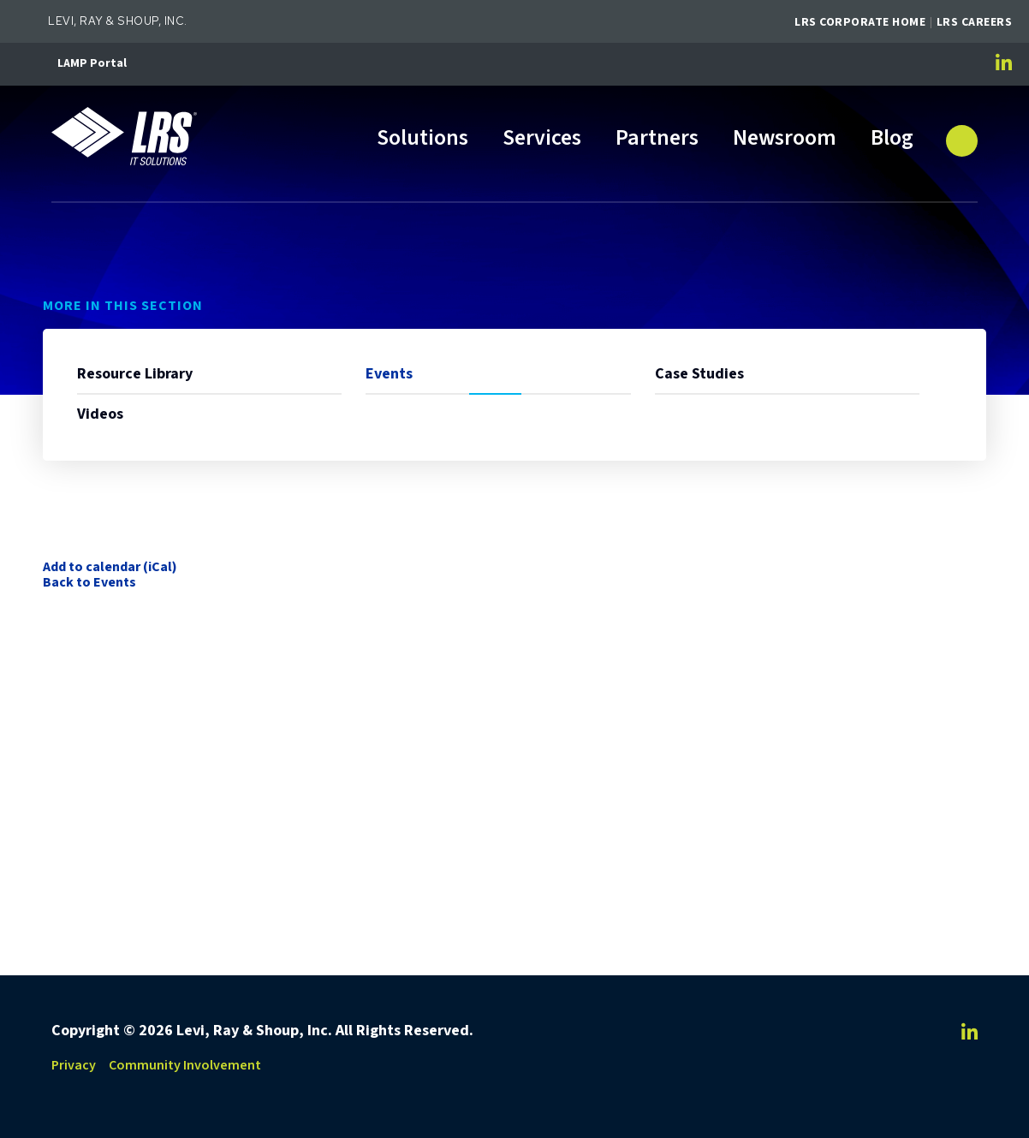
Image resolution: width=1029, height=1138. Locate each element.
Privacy (73, 1065)
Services (542, 139)
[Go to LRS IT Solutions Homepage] (128, 138)
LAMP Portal (92, 63)
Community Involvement (185, 1065)
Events (389, 373)
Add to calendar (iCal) (110, 566)
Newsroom (784, 139)
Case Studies (699, 373)
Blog (892, 139)
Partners (657, 139)
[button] (963, 133)
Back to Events (89, 582)
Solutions (422, 139)
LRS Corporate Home (859, 22)
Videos (100, 414)
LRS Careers (975, 22)
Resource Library (135, 373)
